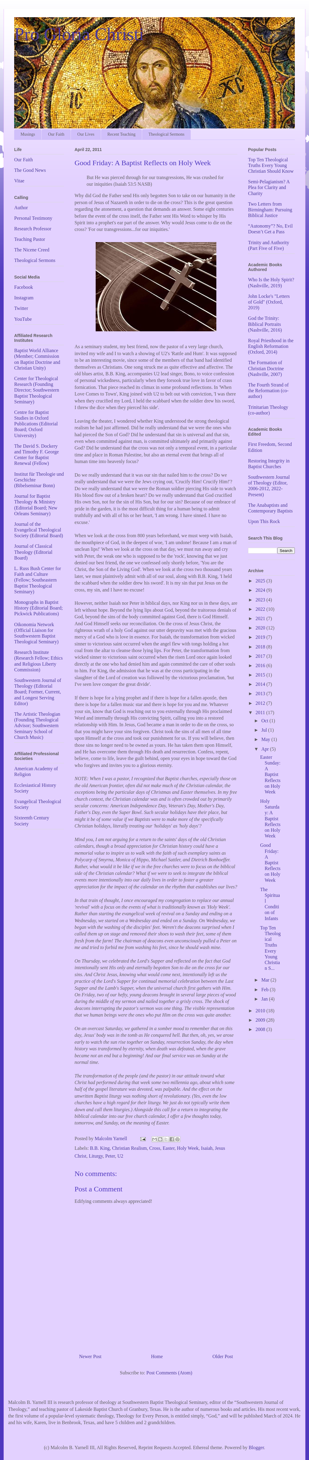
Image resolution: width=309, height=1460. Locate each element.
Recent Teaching (121, 134)
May (266, 739)
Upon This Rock (264, 521)
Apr (265, 749)
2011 (261, 712)
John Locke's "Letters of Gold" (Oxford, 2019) (269, 302)
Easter (168, 1148)
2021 (261, 618)
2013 (261, 693)
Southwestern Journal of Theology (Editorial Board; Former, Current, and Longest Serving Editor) (37, 692)
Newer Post (90, 1356)
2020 (261, 627)
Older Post (222, 1356)
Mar (266, 979)
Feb (265, 989)
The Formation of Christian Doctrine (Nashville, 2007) (266, 368)
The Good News (30, 170)
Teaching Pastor (29, 239)
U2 (120, 1156)
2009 (261, 1020)
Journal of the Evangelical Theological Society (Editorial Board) (38, 530)
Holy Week (188, 1148)
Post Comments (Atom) (169, 1372)
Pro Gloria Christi (79, 34)
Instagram (23, 297)
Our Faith (56, 134)
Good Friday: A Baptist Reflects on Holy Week (270, 862)
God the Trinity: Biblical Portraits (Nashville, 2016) (265, 324)
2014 (261, 684)
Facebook (23, 287)
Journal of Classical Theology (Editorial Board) (33, 552)
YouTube (23, 319)
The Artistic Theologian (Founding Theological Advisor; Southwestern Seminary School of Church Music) (37, 725)
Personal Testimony (33, 218)
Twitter (21, 308)
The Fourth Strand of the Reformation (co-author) (268, 390)
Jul (264, 730)
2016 (261, 665)
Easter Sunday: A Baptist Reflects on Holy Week (270, 774)
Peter (110, 1156)
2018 (261, 646)
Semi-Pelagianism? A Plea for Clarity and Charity (268, 187)
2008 (261, 1029)
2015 (261, 674)
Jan (265, 998)
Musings (28, 134)
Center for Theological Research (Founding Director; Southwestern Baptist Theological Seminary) (36, 390)
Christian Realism (129, 1148)
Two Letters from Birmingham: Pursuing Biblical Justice (270, 209)
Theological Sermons (166, 134)
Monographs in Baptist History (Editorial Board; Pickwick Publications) (38, 608)
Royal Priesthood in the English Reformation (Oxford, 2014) (271, 346)
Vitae (19, 180)
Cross (154, 1148)
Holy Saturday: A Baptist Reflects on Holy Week (270, 818)
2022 (261, 609)
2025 (261, 580)
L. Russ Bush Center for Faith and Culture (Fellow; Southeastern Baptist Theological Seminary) (37, 580)
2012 (261, 703)
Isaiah (206, 1148)
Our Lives (85, 134)
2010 (261, 1010)
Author (21, 207)
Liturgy (96, 1156)
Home (157, 1356)
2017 (261, 656)
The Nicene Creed (31, 249)
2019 (261, 637)
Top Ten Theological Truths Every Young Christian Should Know (271, 165)
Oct (265, 720)
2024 (261, 590)
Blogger (256, 1447)
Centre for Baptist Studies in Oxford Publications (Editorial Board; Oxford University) (36, 424)
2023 (261, 599)
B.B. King (100, 1148)
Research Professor (32, 228)
